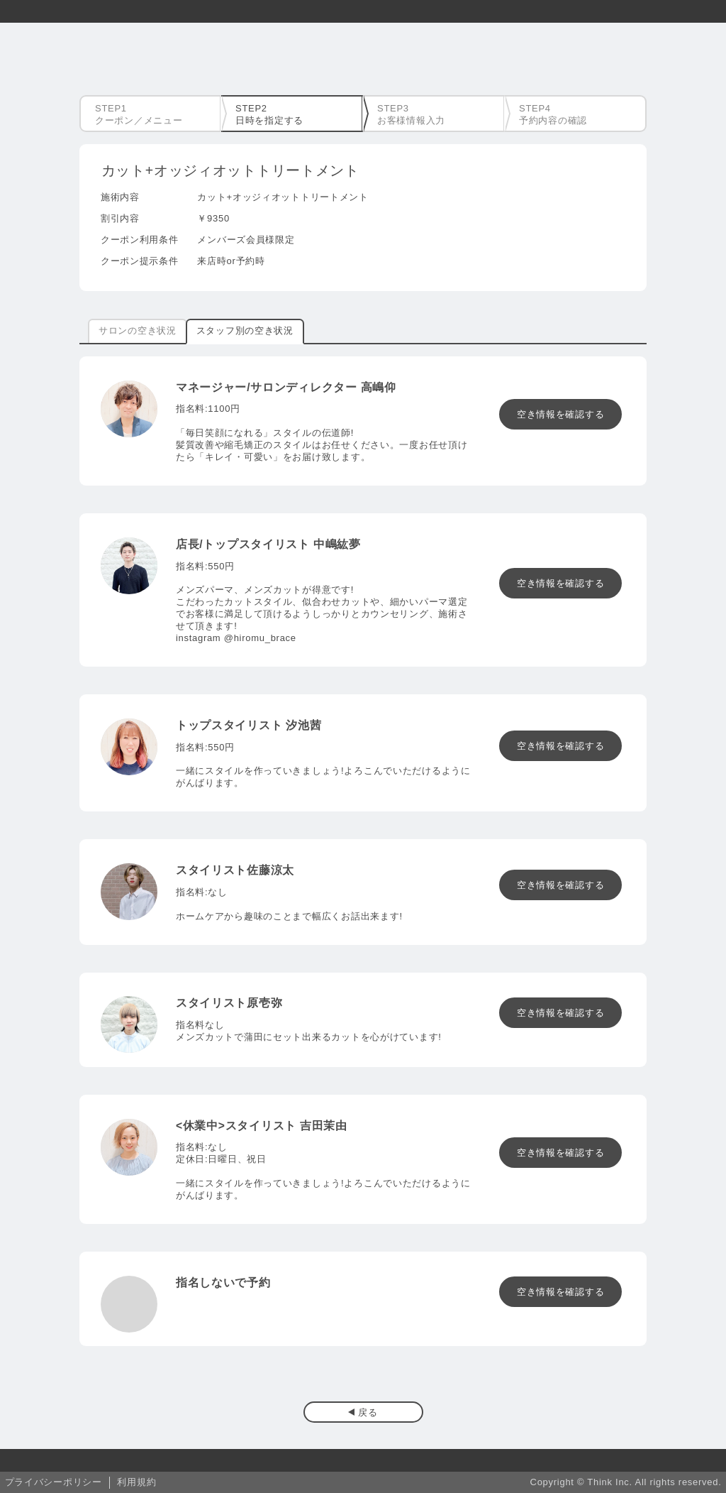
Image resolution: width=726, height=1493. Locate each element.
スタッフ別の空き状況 (245, 330)
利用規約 (136, 1482)
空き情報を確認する (560, 414)
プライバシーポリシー (53, 1482)
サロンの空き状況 (138, 330)
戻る (367, 1412)
